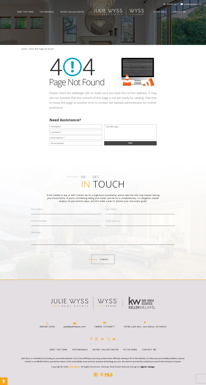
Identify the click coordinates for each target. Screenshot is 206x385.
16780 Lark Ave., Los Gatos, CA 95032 (145, 324)
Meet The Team (25, 11)
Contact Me (179, 11)
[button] (3, 381)
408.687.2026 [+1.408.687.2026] (172, 4)
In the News (159, 11)
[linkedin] (114, 339)
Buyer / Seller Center (72, 11)
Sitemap (105, 366)
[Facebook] (91, 339)
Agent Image (147, 366)
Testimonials (46, 11)
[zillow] (102, 339)
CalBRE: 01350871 (104, 325)
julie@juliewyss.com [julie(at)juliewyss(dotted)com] (193, 4)
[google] (108, 339)
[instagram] (96, 339)
